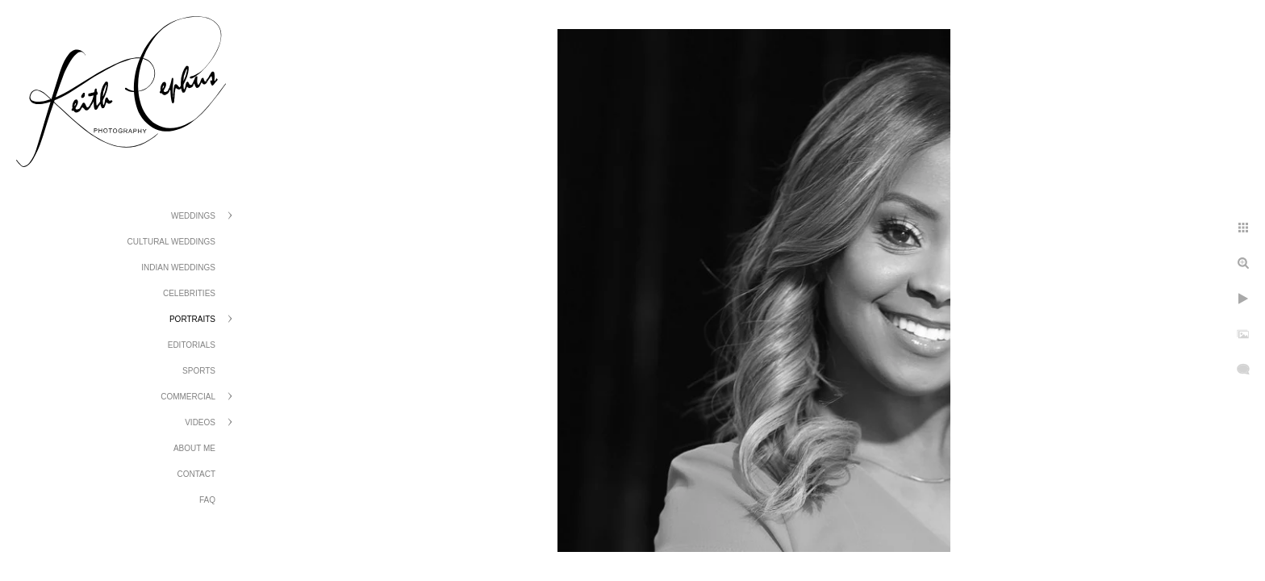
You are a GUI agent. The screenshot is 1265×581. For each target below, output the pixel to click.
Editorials (191, 345)
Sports (198, 370)
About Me (194, 448)
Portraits (192, 319)
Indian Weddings (178, 267)
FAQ (207, 499)
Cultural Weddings (171, 241)
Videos (200, 422)
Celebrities (189, 293)
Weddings (193, 215)
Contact (196, 474)
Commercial (188, 396)
